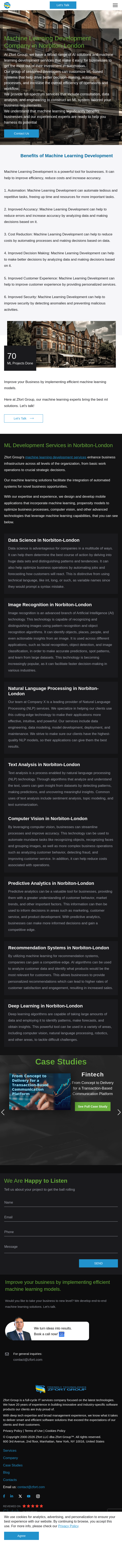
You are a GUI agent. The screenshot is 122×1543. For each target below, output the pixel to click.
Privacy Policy (68, 1526)
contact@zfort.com (27, 1360)
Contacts (10, 1480)
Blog (6, 1472)
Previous (4, 1112)
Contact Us (21, 133)
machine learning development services (55, 457)
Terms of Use (34, 1430)
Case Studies (13, 1465)
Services (9, 1451)
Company (10, 1458)
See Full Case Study (92, 1106)
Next (118, 1112)
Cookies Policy (55, 1430)
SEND (98, 1263)
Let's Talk (63, 5)
